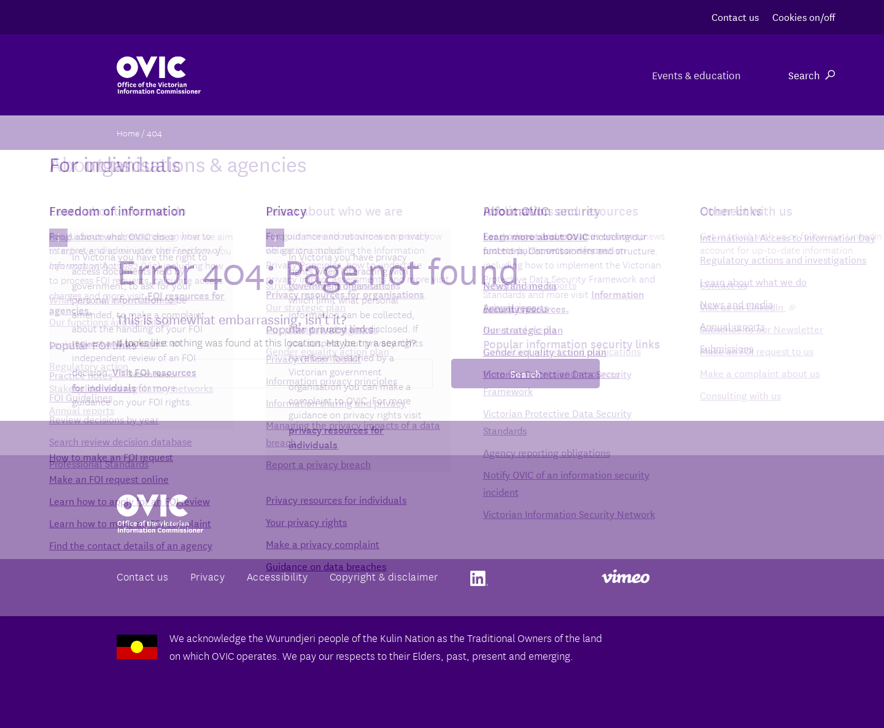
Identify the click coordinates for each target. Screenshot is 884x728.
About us (278, 74)
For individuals (566, 74)
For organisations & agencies (416, 74)
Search (811, 74)
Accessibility (277, 576)
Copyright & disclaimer (384, 576)
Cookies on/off (803, 16)
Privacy (207, 576)
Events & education (694, 74)
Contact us (735, 16)
